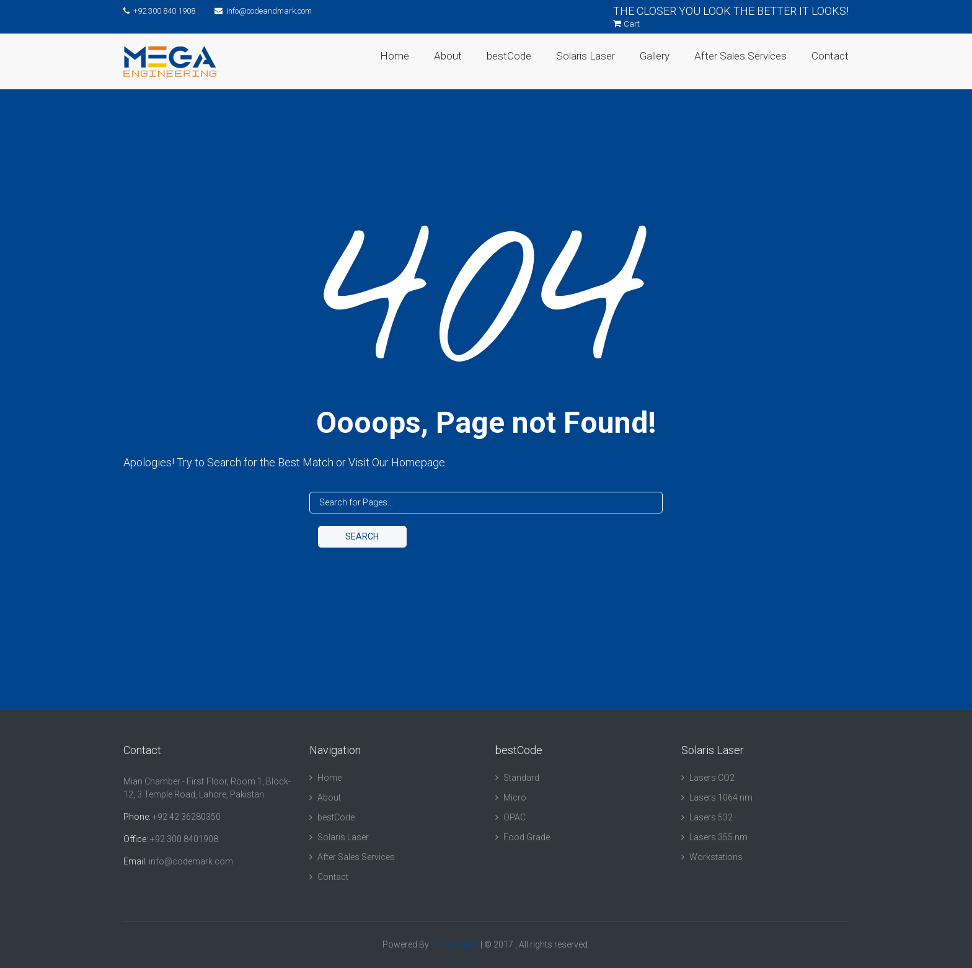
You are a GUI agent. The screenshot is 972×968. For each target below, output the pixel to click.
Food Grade (526, 837)
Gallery (654, 56)
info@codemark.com (191, 861)
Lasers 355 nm (718, 837)
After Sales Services (740, 56)
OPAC (514, 817)
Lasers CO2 (712, 778)
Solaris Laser (585, 56)
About (448, 56)
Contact (830, 56)
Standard (521, 778)
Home (394, 56)
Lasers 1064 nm (721, 797)
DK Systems (455, 944)
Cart (626, 24)
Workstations (716, 857)
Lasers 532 (711, 817)
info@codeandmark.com (263, 11)
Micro (514, 797)
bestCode (509, 56)
